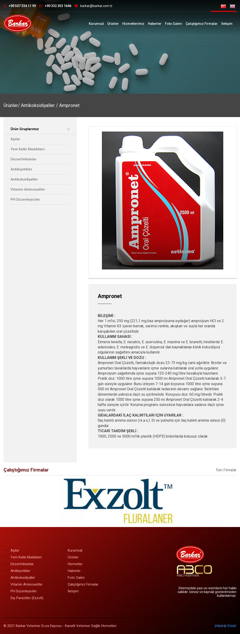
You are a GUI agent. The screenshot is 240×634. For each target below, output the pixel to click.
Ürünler (113, 24)
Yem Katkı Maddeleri (28, 149)
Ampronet (69, 105)
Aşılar (15, 139)
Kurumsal (96, 24)
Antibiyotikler (21, 169)
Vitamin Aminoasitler (28, 189)
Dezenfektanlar (24, 159)
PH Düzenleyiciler (25, 199)
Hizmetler (71, 564)
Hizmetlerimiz (133, 24)
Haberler (154, 24)
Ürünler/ (12, 105)
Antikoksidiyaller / (40, 105)
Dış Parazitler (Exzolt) (23, 598)
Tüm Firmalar (226, 470)
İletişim (226, 24)
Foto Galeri (173, 24)
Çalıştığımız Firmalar (202, 24)
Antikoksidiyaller (24, 179)
